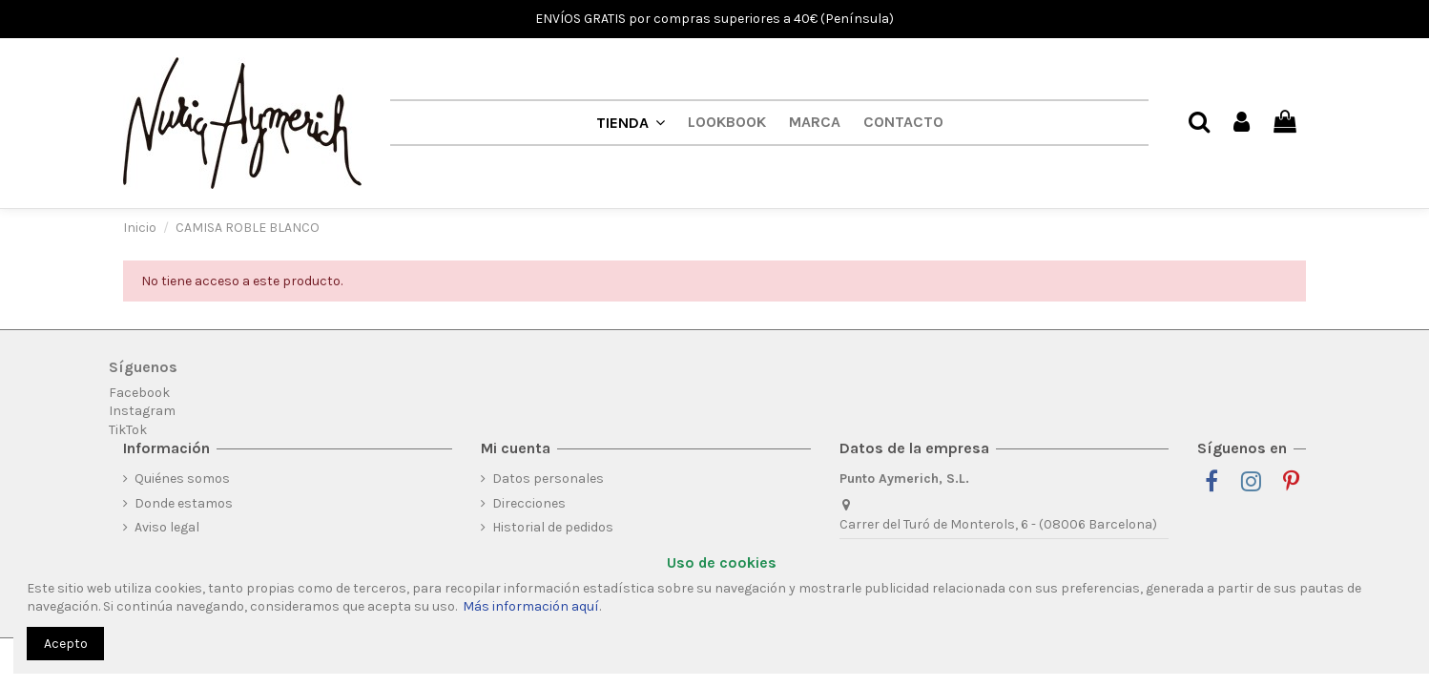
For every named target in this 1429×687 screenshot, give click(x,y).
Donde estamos (184, 503)
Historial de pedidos (552, 527)
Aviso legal (167, 527)
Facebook (139, 393)
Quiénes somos (182, 478)
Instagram (142, 411)
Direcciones (529, 503)
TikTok (128, 430)
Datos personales (548, 478)
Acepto (66, 643)
